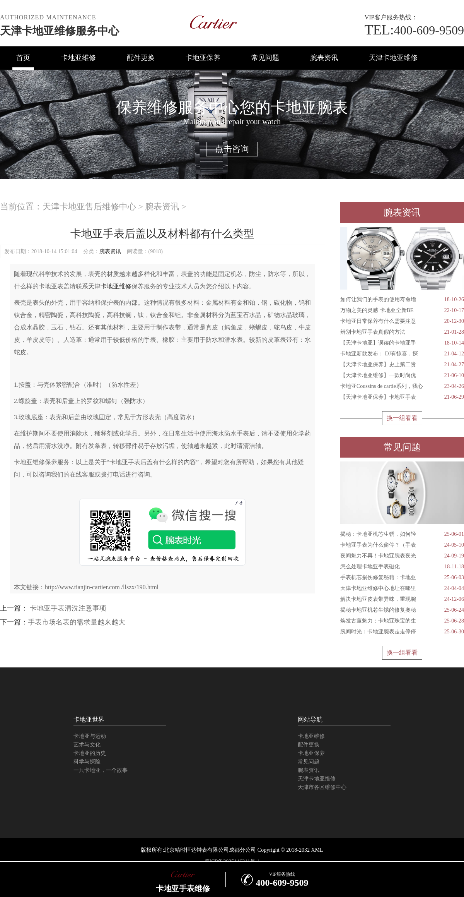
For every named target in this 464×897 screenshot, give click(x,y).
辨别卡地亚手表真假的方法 (402, 332)
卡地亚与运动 (89, 736)
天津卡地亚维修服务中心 (59, 31)
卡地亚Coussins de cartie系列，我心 (402, 386)
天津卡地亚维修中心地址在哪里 (402, 588)
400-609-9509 (414, 30)
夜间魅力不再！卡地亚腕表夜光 (402, 556)
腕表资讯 (324, 58)
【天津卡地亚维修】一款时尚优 (402, 375)
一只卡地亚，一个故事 (100, 770)
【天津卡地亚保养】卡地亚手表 (402, 397)
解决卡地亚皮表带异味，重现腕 (402, 599)
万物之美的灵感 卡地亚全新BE (402, 310)
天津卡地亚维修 (393, 58)
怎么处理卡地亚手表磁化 (402, 566)
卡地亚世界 (88, 719)
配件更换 (141, 58)
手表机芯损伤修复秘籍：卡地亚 (402, 577)
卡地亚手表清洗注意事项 (67, 608)
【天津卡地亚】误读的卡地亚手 (402, 343)
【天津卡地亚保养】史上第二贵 (402, 364)
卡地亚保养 (203, 58)
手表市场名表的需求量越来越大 (76, 622)
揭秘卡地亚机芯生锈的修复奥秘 (402, 610)
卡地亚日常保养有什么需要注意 (402, 321)
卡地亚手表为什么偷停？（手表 (402, 545)
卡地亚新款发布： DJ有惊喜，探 (402, 353)
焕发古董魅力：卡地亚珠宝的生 (402, 621)
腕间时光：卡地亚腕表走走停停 (402, 631)
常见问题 (265, 58)
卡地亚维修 (78, 58)
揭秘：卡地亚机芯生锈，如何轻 (402, 534)
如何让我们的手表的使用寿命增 (402, 299)
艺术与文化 (87, 745)
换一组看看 (402, 418)
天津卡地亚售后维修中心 (89, 206)
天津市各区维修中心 (322, 787)
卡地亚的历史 (89, 753)
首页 (23, 58)
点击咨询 (232, 149)
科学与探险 (87, 762)
